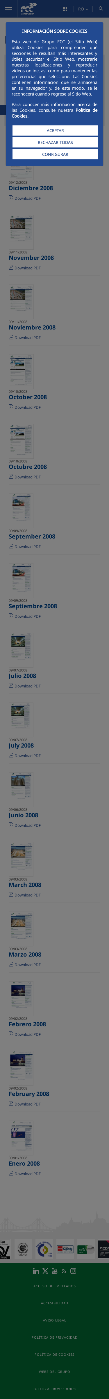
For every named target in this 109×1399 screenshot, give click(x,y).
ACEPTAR (55, 130)
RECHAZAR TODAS (55, 142)
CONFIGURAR (55, 154)
